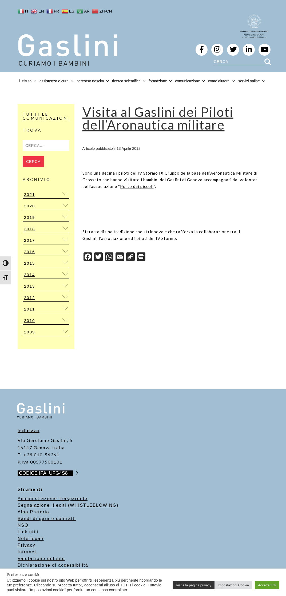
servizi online (251, 81)
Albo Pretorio (33, 512)
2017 (29, 240)
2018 (29, 229)
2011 (29, 309)
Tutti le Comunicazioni (46, 116)
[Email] (119, 257)
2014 (29, 274)
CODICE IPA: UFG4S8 (46, 473)
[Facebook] (87, 257)
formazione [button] (160, 81)
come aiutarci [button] (222, 81)
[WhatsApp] (109, 257)
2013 (29, 286)
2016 (29, 251)
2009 (29, 332)
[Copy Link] (130, 257)
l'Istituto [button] (28, 81)
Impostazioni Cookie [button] (233, 585)
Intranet (27, 552)
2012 (29, 297)
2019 (29, 217)
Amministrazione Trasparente (53, 498)
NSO (23, 525)
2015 (29, 263)
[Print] (141, 257)
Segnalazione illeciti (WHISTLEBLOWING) (68, 505)
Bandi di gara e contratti (47, 518)
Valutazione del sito (41, 558)
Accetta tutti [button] (267, 585)
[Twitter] (98, 257)
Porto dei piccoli (137, 186)
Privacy (26, 545)
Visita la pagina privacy (193, 585)
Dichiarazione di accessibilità (53, 565)
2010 (29, 320)
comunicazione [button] (190, 81)
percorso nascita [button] (93, 81)
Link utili (28, 532)
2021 (29, 194)
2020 (29, 206)
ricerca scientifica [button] (129, 81)
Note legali (31, 538)
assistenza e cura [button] (56, 81)
